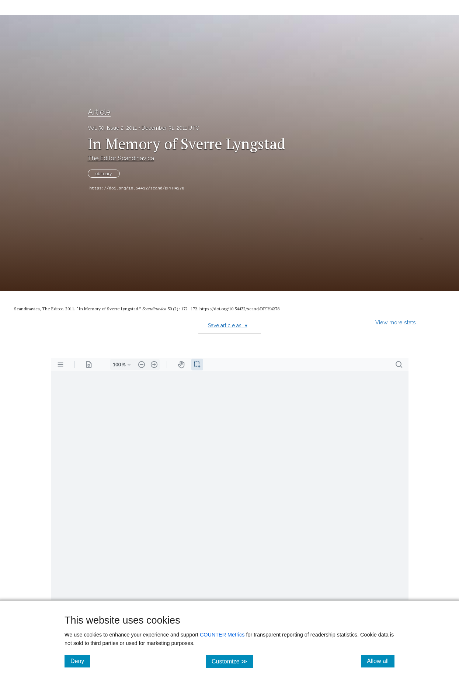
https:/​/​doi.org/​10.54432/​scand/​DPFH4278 (239, 309)
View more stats (395, 322)
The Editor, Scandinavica (121, 158)
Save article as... (227, 325)
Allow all (380, 661)
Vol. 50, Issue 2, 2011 (112, 128)
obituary (103, 173)
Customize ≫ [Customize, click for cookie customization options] (232, 661)
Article (99, 112)
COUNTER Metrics (222, 635)
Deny (80, 661)
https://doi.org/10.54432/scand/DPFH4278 (137, 188)
